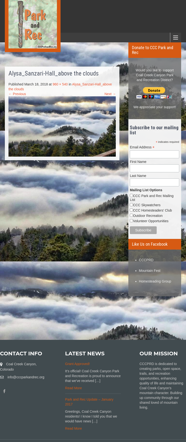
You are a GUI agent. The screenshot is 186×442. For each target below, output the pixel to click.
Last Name (138, 176)
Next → (110, 94)
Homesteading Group (155, 281)
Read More (73, 388)
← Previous (17, 94)
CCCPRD (146, 260)
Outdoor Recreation (148, 216)
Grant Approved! (77, 364)
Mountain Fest (150, 271)
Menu (12, 37)
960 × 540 (60, 84)
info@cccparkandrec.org (26, 377)
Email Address (142, 147)
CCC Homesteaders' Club (152, 210)
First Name (138, 162)
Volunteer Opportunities (150, 221)
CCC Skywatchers (147, 205)
